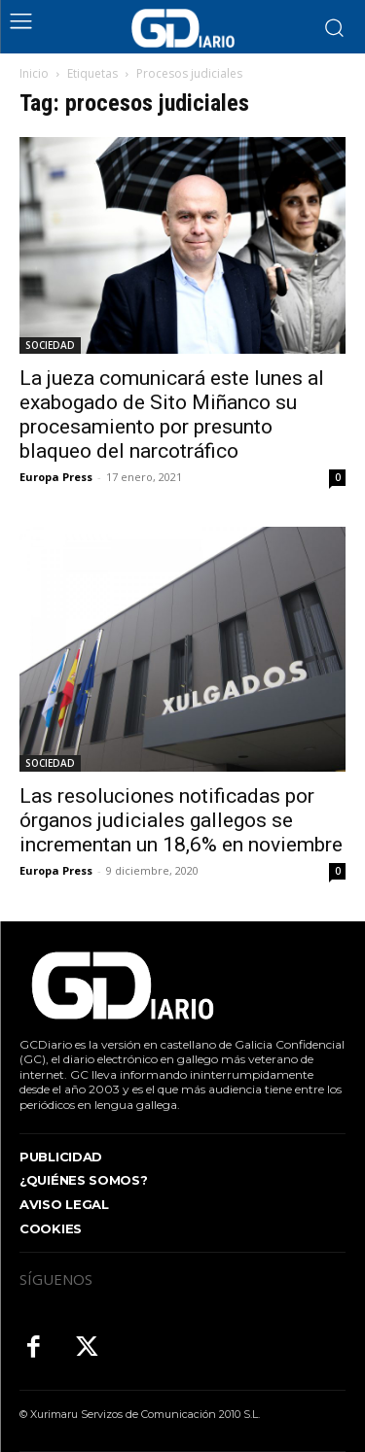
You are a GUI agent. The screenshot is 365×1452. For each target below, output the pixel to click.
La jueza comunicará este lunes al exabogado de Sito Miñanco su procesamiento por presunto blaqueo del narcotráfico (171, 414)
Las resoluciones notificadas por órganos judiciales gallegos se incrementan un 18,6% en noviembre (181, 820)
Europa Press (55, 476)
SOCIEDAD (50, 345)
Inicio (34, 73)
